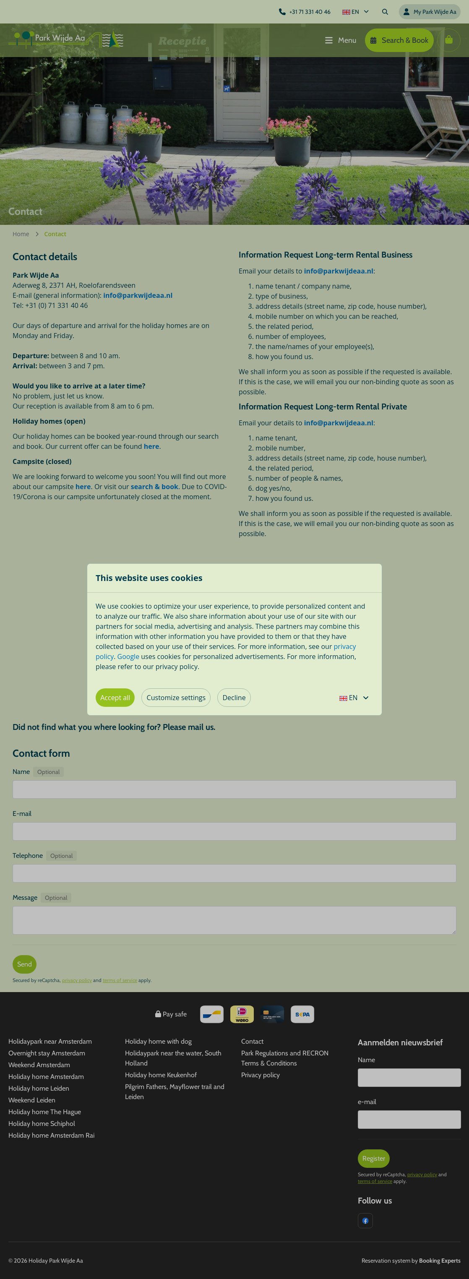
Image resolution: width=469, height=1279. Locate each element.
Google (128, 656)
